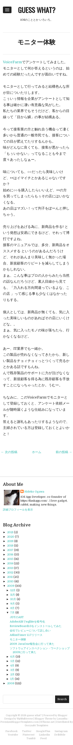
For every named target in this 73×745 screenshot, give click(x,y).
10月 (13, 599)
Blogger (62, 715)
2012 (10, 572)
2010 (10, 581)
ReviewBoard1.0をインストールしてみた (36, 626)
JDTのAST (17, 617)
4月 (12, 665)
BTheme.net (47, 722)
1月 (12, 678)
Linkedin (44, 734)
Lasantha (62, 718)
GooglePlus (43, 731)
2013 (10, 568)
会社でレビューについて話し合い (30, 630)
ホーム (36, 452)
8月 (12, 608)
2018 (10, 545)
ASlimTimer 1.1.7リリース (26, 634)
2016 (10, 554)
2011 (10, 576)
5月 (12, 661)
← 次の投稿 (9, 452)
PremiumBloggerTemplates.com (19, 722)
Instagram (61, 731)
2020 (10, 536)
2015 (10, 558)
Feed (43, 738)
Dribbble (59, 734)
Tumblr (31, 738)
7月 (12, 612)
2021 (10, 532)
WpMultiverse (25, 718)
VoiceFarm (12, 62)
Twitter (27, 731)
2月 (12, 674)
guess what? (36, 10)
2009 (10, 585)
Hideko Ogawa (34, 491)
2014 (10, 563)
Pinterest (28, 734)
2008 (10, 683)
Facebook (11, 731)
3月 (12, 669)
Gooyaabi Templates (36, 725)
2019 (10, 541)
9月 (12, 603)
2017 (10, 550)
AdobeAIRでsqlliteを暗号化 (27, 621)
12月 (13, 590)
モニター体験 (36, 42)
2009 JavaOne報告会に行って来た (32, 643)
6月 (12, 656)
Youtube (13, 734)
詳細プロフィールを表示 (18, 509)
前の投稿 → (64, 452)
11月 (12, 594)
